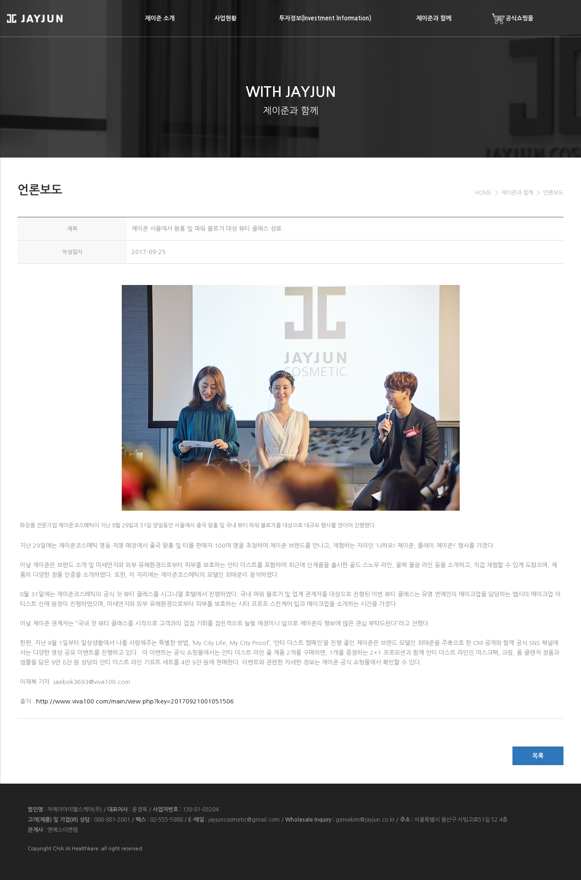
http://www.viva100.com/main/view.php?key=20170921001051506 (135, 701)
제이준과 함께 (433, 18)
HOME (483, 193)
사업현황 (225, 18)
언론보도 (553, 193)
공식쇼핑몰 (512, 19)
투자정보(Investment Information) (325, 18)
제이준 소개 (160, 18)
